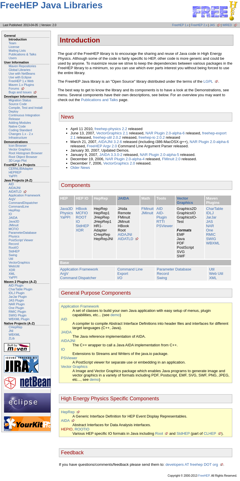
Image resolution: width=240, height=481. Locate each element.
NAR (210, 226)
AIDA (65, 420)
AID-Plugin (161, 215)
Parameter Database (174, 269)
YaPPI (13, 176)
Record (14, 244)
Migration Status (20, 100)
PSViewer (164, 226)
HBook (81, 208)
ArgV (12, 199)
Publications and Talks (99, 100)
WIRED (227, 25)
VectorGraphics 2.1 (112, 133)
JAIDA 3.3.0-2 (110, 154)
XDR (12, 270)
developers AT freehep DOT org (192, 464)
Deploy (13, 111)
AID (11, 184)
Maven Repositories (22, 66)
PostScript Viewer (21, 240)
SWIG (211, 239)
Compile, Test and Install (26, 107)
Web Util (216, 273)
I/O (119, 278)
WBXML (14, 334)
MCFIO (14, 229)
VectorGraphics (19, 262)
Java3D (14, 221)
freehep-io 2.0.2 (152, 137)
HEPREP (15, 172)
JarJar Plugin (18, 296)
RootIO (13, 247)
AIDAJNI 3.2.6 (110, 142)
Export (122, 273)
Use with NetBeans (22, 73)
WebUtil (14, 266)
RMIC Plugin (17, 311)
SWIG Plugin (17, 315)
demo (115, 315)
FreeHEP (204, 475)
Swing (13, 255)
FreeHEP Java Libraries (51, 5)
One (209, 230)
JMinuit (13, 225)
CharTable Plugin (20, 289)
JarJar (211, 217)
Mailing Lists (17, 50)
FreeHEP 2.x (199, 25)
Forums (14, 88)
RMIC (211, 234)
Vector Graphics (20, 149)
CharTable (214, 208)
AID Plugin (16, 285)
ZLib (12, 338)
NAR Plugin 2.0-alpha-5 (159, 154)
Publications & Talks (22, 54)
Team (12, 43)
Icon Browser (18, 145)
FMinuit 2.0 (171, 159)
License (14, 47)
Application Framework (24, 195)
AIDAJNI (15, 188)
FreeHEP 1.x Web (21, 81)
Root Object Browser (23, 157)
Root (159, 433)
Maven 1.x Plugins (21, 84)
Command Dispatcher (78, 278)
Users (13, 58)
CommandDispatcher (23, 202)
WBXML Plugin (19, 319)
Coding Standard (20, 130)
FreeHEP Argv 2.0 (102, 146)
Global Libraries (19, 70)
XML (12, 273)
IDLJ (210, 213)
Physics (14, 236)
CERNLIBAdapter (21, 168)
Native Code (17, 126)
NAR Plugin (17, 304)
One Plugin (16, 308)
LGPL (208, 81)
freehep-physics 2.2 (111, 129)
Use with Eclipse (20, 77)
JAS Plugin (16, 300)
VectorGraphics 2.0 (119, 163)
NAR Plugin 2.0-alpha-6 (165, 133)
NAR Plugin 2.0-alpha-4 (125, 159)
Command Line (130, 269)
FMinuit (147, 208)
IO (10, 214)
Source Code (18, 104)
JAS (212, 25)
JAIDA (13, 217)
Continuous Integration (24, 115)
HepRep (14, 210)
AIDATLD (15, 191)
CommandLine (19, 206)
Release (14, 119)
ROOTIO (82, 429)
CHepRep (15, 327)
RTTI (160, 221)
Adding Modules (20, 122)
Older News (80, 167)
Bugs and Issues (20, 92)
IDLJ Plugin (16, 293)
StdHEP (14, 251)
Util (11, 258)
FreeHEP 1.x (180, 25)
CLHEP (210, 433)
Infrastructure (18, 137)
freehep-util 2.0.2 (107, 137)
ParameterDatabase (23, 232)
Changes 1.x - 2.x (21, 134)
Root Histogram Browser (26, 153)
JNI (11, 331)
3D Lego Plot (18, 160)
